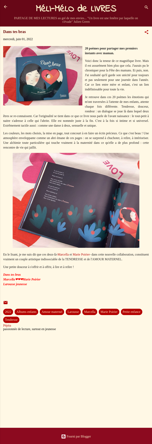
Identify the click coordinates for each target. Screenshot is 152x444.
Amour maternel (52, 311)
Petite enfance (132, 311)
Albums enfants (26, 311)
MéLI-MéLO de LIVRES (76, 9)
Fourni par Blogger (76, 436)
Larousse (73, 311)
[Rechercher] (146, 8)
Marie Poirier (81, 254)
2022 (8, 311)
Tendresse (11, 319)
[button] (146, 33)
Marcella (64, 254)
